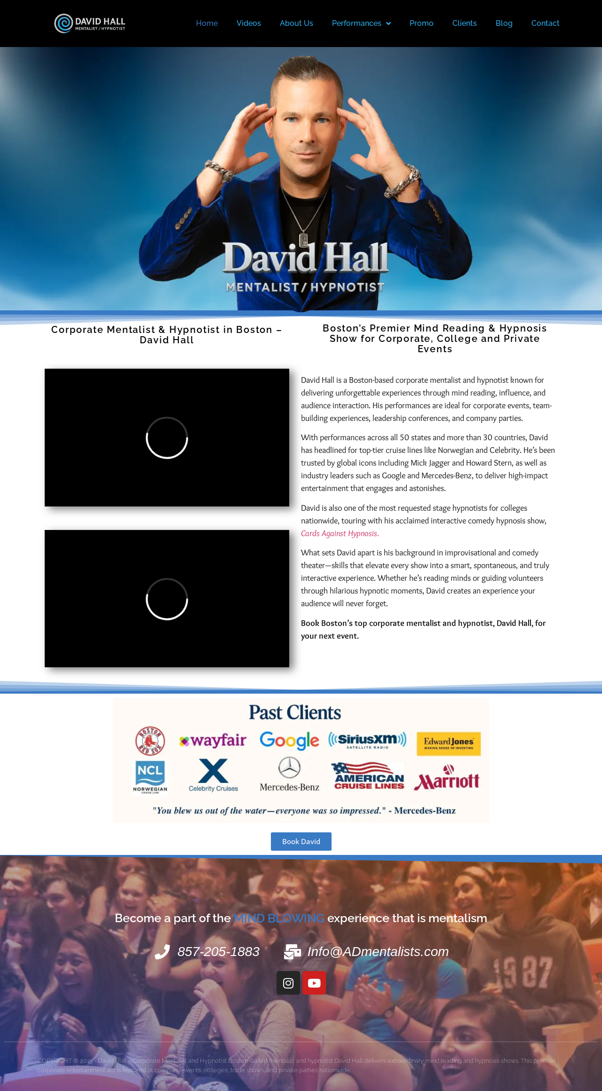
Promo (422, 23)
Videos (249, 23)
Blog (504, 23)
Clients (464, 23)
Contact (545, 23)
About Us (296, 23)
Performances (361, 23)
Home (207, 23)
